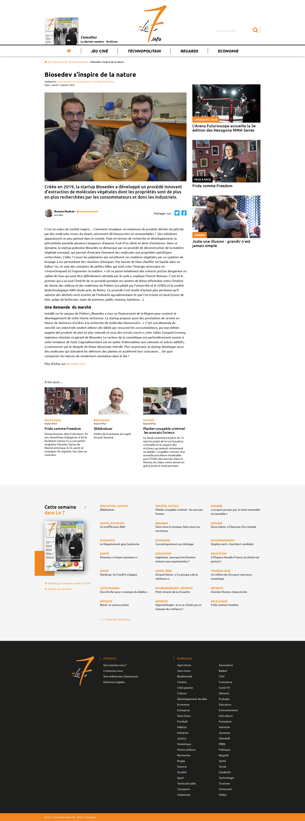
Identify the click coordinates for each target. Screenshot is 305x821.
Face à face (53, 420)
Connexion (90, 817)
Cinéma (182, 682)
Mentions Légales (114, 682)
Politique (224, 749)
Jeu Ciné (99, 50)
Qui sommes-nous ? (115, 665)
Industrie (224, 727)
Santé (222, 761)
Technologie (226, 777)
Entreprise (108, 81)
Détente (224, 693)
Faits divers (226, 715)
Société (148, 420)
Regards (189, 50)
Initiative (182, 732)
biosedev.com (75, 364)
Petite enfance (186, 749)
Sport (180, 777)
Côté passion (185, 687)
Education (102, 420)
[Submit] (255, 30)
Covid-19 (224, 687)
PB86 (222, 744)
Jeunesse (224, 732)
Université (225, 789)
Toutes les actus (59, 62)
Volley (222, 794)
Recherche (183, 755)
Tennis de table (186, 783)
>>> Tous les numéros (115, 619)
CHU (221, 676)
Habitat (182, 727)
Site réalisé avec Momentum (120, 676)
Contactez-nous (113, 670)
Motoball (224, 738)
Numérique (184, 744)
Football (182, 721)
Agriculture (184, 665)
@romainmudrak (87, 211)
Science (182, 766)
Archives (111, 41)
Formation (225, 721)
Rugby (181, 761)
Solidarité (225, 772)
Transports (183, 789)
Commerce (225, 682)
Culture (182, 693)
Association (226, 665)
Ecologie (224, 699)
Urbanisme (183, 794)
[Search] (238, 30)
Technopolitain (144, 50)
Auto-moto (184, 670)
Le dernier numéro (92, 41)
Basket (223, 670)
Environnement (79, 62)
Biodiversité (184, 676)
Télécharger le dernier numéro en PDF (67, 583)
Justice (181, 738)
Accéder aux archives (58, 588)
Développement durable (88, 81)
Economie (228, 50)
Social (222, 766)
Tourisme (224, 783)
